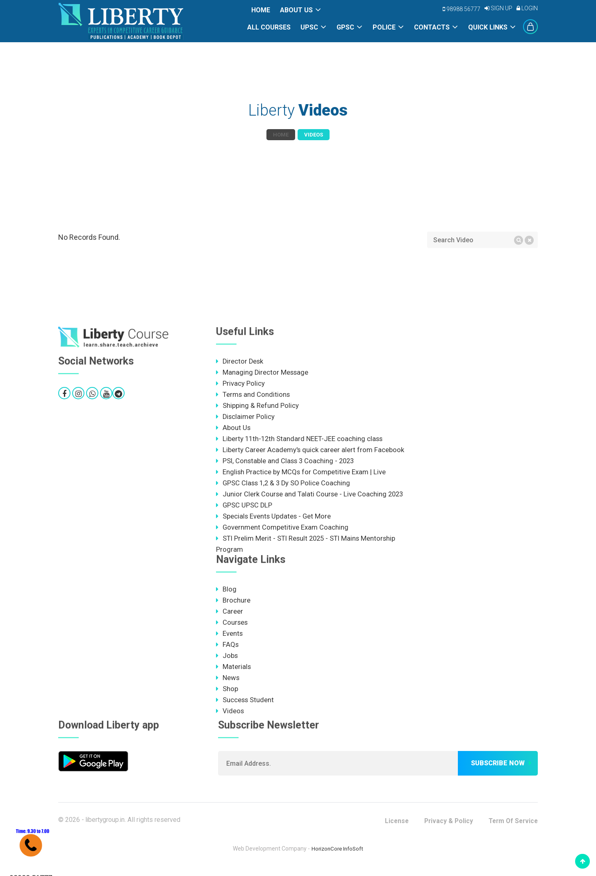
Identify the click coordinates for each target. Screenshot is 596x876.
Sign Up (498, 8)
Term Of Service (512, 827)
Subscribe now (498, 769)
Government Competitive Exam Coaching (282, 530)
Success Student (245, 705)
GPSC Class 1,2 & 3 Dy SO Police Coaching (284, 485)
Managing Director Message (262, 373)
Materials (233, 672)
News (228, 683)
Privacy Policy (240, 384)
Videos (230, 717)
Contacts (432, 27)
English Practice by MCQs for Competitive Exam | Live (301, 474)
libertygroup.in (106, 826)
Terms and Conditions (253, 395)
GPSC (345, 27)
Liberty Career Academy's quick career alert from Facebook (310, 451)
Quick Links (487, 27)
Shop (227, 694)
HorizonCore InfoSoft (337, 854)
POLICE (384, 27)
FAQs (227, 649)
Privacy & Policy (445, 827)
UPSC (309, 27)
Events (229, 638)
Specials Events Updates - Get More (274, 519)
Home (260, 10)
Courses (232, 627)
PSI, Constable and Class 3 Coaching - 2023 (286, 463)
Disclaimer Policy (245, 418)
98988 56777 (461, 9)
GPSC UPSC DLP (244, 508)
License (392, 827)
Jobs (227, 660)
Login (527, 8)
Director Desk (240, 361)
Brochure (233, 604)
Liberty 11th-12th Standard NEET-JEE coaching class (300, 440)
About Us (296, 10)
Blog (226, 593)
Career (229, 615)
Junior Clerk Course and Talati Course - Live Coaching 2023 (310, 496)
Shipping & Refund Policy (257, 406)
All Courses (269, 27)
